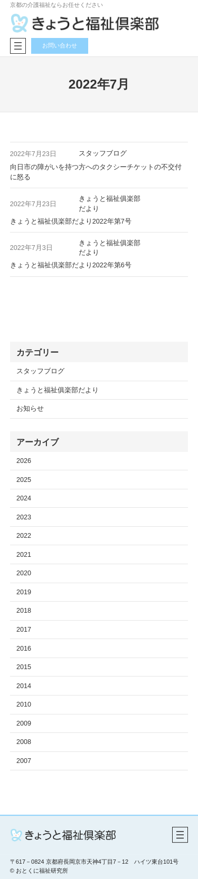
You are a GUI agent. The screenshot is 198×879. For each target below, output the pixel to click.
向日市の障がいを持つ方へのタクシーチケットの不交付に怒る (96, 172)
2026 (23, 461)
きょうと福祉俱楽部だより (57, 390)
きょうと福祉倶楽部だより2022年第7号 (70, 221)
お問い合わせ (59, 45)
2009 (23, 723)
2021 (23, 554)
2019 (23, 592)
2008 (23, 742)
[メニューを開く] (18, 46)
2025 (23, 480)
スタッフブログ (103, 153)
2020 (23, 573)
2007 (23, 761)
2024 (23, 498)
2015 (23, 667)
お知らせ (30, 408)
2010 (23, 704)
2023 (23, 517)
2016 (23, 648)
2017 (23, 629)
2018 (23, 610)
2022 (23, 535)
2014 (23, 686)
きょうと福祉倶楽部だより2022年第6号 (70, 265)
